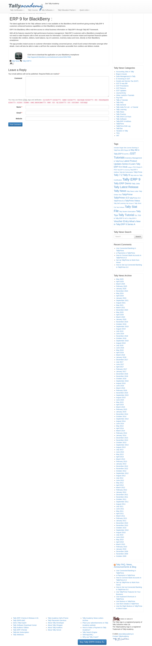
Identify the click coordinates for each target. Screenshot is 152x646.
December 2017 (122, 360)
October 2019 (121, 324)
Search (138, 236)
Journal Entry (121, 93)
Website (19, 119)
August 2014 (121, 421)
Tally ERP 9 (27, 61)
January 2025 (121, 289)
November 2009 (122, 554)
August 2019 (121, 329)
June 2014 (120, 424)
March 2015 (120, 407)
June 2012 (120, 480)
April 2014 (120, 428)
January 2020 (121, 319)
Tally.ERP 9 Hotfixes (123, 121)
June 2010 (120, 537)
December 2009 (122, 551)
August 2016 (121, 383)
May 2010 (120, 540)
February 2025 (121, 286)
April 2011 (120, 513)
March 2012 (120, 487)
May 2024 (120, 293)
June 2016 (120, 386)
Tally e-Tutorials (122, 100)
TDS (118, 133)
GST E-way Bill (121, 83)
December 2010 (122, 523)
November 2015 (122, 393)
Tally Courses (33, 10)
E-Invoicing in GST (123, 79)
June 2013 (120, 452)
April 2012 (120, 485)
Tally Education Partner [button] (67, 10)
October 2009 (121, 556)
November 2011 (122, 497)
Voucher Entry (121, 221)
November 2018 (122, 336)
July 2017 (119, 362)
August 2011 (121, 504)
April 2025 (120, 281)
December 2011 (122, 495)
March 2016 (120, 388)
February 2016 (121, 390)
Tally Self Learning (120, 203)
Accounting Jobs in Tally (125, 72)
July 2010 (119, 535)
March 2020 (120, 317)
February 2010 (121, 547)
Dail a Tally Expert (19, 623)
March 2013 (120, 459)
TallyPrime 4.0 (121, 197)
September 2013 (122, 445)
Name (19, 107)
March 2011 (120, 516)
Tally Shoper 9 (130, 203)
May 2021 (120, 305)
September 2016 (122, 381)
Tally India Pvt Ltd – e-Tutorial (127, 107)
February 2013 (121, 461)
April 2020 (120, 315)
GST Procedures (122, 86)
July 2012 (119, 478)
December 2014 (122, 414)
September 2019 (122, 326)
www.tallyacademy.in (126, 634)
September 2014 (122, 419)
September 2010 (122, 530)
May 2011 (120, 511)
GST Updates (121, 91)
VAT (117, 135)
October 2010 (121, 528)
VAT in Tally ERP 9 (130, 218)
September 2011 (122, 502)
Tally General (121, 105)
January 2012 (121, 492)
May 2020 (120, 312)
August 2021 (121, 303)
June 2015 (120, 400)
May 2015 (120, 402)
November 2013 (122, 440)
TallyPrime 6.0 (119, 201)
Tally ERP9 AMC (19, 620)
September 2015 (122, 395)
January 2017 (121, 371)
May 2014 (120, 426)
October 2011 (121, 499)
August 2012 (121, 476)
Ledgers (130, 167)
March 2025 (120, 284)
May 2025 (120, 279)
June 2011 (120, 509)
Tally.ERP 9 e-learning (123, 169)
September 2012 (122, 473)
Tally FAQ (119, 102)
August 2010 (121, 532)
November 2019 (122, 322)
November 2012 (122, 468)
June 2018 (120, 348)
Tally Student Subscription (127, 211)
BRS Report (125, 150)
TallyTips (119, 128)
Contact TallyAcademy (121, 636)
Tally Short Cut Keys (123, 117)
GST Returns (121, 88)
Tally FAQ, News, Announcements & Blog (125, 565)
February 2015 (121, 409)
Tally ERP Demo (122, 183)
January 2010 (121, 549)
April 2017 (120, 367)
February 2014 (121, 433)
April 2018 (120, 352)
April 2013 (120, 457)
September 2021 (122, 300)
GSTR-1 (127, 154)
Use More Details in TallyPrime (127, 604)
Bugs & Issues (121, 74)
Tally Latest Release (126, 187)
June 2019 (120, 334)
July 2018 (119, 345)
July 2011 (119, 506)
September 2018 (122, 341)
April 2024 (120, 296)
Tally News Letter (132, 191)
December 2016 (122, 374)
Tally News (16, 61)
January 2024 (121, 298)
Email (19, 113)
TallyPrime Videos (132, 201)
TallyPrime (120, 124)
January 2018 (121, 357)
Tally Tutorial (126, 215)
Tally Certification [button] (17, 10)
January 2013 (121, 464)
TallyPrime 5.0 (134, 198)
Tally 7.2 (118, 175)
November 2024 (122, 291)
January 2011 (121, 521)
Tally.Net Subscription (126, 172)
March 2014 (120, 431)
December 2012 (122, 466)
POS (134, 167)
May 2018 (120, 350)
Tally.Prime (138, 172)
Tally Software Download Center (25, 625)
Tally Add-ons (134, 175)
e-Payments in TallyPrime (125, 253)
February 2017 (121, 369)
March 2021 (120, 307)
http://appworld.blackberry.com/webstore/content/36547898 (49, 57)
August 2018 (121, 343)
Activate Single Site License (123, 148)
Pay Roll (119, 98)
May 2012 (120, 483)
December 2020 (122, 310)
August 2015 (121, 397)
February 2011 (121, 518)
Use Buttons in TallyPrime (125, 601)
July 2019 (119, 331)
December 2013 (122, 438)
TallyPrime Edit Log (123, 126)
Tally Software (121, 119)
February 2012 (121, 490)
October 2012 (121, 471)
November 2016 (122, 376)
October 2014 (121, 416)
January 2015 (121, 412)
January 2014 (121, 435)
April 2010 (120, 542)
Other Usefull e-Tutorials (125, 95)
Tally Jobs (136, 184)
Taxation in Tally (122, 131)
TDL (135, 215)
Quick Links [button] (84, 10)
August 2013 (121, 447)
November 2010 (122, 525)
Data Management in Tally (125, 76)
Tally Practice (121, 114)
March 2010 (120, 544)
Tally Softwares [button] (47, 10)
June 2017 (120, 364)
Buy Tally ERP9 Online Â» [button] (92, 642)
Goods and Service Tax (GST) (127, 81)
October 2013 (121, 442)
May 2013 (120, 454)
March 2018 (120, 355)
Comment (18, 78)
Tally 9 (126, 175)
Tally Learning (121, 109)
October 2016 (121, 379)
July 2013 (119, 450)
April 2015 (120, 405)
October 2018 (121, 338)
